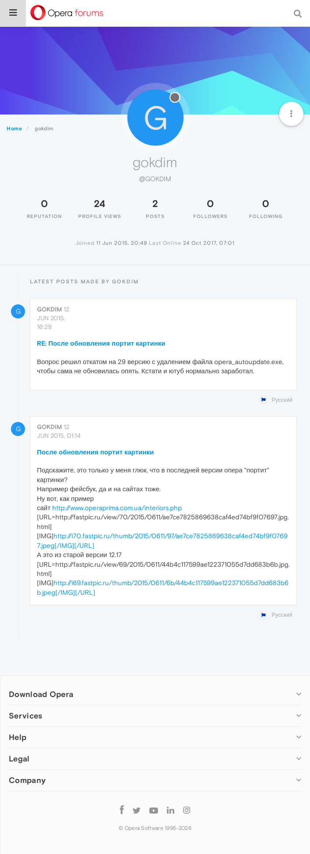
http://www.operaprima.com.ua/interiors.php (117, 507)
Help (17, 737)
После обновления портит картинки (95, 452)
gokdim (49, 309)
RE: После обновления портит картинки (101, 343)
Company (27, 780)
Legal (19, 758)
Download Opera (41, 694)
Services (25, 715)
